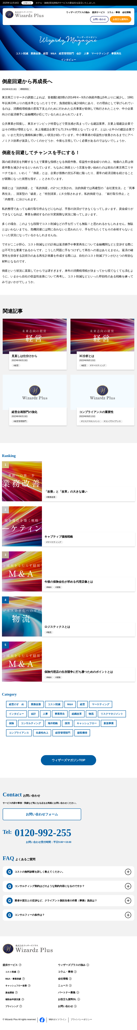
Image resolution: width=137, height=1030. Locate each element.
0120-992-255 (43, 835)
